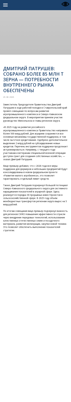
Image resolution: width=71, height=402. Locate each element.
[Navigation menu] (5, 5)
